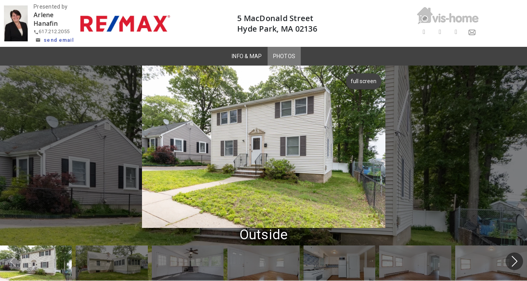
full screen (365, 81)
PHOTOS (284, 56)
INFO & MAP (247, 56)
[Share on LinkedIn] (456, 32)
